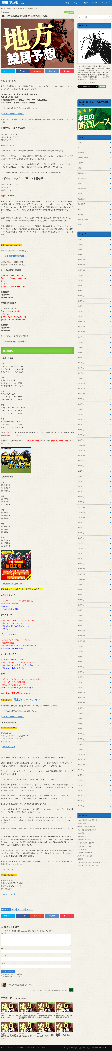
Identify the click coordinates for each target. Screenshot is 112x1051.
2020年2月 (81, 620)
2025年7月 (81, 285)
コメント (3, 933)
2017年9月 (81, 770)
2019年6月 (81, 661)
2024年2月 (81, 373)
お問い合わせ (95, 3)
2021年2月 (81, 558)
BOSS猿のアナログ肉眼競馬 (86, 826)
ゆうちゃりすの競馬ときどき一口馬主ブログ (87, 1048)
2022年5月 (81, 481)
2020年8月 (81, 589)
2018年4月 (81, 734)
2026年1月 (81, 254)
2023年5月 (81, 419)
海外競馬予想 (82, 204)
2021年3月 (81, 553)
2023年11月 (82, 388)
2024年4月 (81, 363)
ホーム (67, 3)
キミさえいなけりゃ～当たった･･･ (88, 865)
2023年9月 (81, 399)
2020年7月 (81, 594)
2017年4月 (81, 795)
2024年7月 (81, 347)
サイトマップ (106, 3)
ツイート (80, 94)
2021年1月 (81, 564)
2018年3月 (81, 739)
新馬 (79, 183)
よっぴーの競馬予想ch (84, 852)
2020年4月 (81, 610)
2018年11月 (82, 698)
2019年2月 (81, 682)
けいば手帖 (81, 833)
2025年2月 (81, 311)
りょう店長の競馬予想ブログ (86, 830)
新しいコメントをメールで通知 (12, 974)
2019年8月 (81, 651)
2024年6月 (81, 352)
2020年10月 (82, 579)
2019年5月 (81, 667)
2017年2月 (81, 806)
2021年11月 (82, 512)
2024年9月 (81, 337)
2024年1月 (81, 378)
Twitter (85, 3)
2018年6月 (81, 723)
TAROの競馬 (81, 823)
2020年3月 (81, 615)
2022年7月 (81, 471)
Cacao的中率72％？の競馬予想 (87, 820)
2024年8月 (81, 342)
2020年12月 (82, 569)
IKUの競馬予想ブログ (84, 846)
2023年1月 (81, 440)
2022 (14, 909)
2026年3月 (81, 244)
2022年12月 (82, 445)
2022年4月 (81, 486)
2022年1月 (81, 502)
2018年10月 (82, 703)
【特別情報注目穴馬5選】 (14, 256)
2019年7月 (81, 656)
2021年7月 (81, 533)
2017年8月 (81, 775)
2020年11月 (82, 574)
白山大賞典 (22, 909)
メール (3, 956)
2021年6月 (81, 538)
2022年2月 (81, 497)
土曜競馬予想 (82, 173)
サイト (3, 963)
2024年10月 (82, 332)
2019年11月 (82, 636)
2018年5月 (81, 728)
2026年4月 (81, 239)
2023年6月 (81, 414)
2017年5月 (81, 790)
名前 (3, 948)
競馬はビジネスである (84, 839)
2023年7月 (81, 409)
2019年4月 (81, 672)
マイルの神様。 (82, 849)
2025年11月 (82, 265)
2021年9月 (81, 522)
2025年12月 (82, 260)
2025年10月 (82, 270)
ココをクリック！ (8, 747)
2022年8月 (81, 466)
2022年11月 (82, 450)
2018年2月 (81, 744)
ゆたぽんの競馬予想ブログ (85, 843)
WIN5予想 (81, 152)
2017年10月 (82, 765)
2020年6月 (81, 600)
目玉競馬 (80, 859)
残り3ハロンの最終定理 (84, 856)
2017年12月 (82, 754)
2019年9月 (81, 646)
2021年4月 (81, 548)
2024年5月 (81, 357)
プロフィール (76, 3)
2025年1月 (81, 316)
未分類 (80, 194)
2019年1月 (81, 687)
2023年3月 (81, 430)
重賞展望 (80, 214)
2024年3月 (81, 368)
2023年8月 (81, 404)
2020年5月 (81, 605)
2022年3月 (81, 491)
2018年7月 (81, 718)
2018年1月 (81, 749)
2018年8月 (81, 713)
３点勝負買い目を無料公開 (12, 584)
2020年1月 (81, 625)
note (23, 108)
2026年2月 (81, 249)
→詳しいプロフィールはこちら (87, 83)
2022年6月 (81, 476)
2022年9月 (81, 461)
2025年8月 (81, 280)
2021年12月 (82, 507)
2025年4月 (81, 301)
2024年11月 (82, 327)
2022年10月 (82, 455)
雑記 (79, 224)
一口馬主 (80, 163)
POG (79, 147)
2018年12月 (82, 692)
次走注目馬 (81, 199)
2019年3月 (81, 677)
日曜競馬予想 (82, 188)
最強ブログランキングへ (27, 699)
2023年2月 (81, 435)
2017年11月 (82, 759)
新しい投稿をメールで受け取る (12, 976)
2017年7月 (81, 780)
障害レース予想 (83, 219)
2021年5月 (81, 543)
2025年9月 (81, 275)
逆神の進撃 (81, 836)
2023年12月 (82, 383)
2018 (79, 142)
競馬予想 (30, 909)
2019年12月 (82, 631)
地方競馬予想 (6, 909)
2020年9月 (81, 584)
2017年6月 (81, 785)
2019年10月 (82, 641)
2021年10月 (82, 517)
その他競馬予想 (83, 157)
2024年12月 (82, 321)
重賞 (79, 209)
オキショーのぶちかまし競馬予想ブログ (90, 862)
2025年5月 (81, 296)
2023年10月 (82, 394)
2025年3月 (81, 306)
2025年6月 (81, 290)
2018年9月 (81, 708)
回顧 (79, 168)
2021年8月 (81, 528)
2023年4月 (81, 424)
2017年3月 (81, 801)
